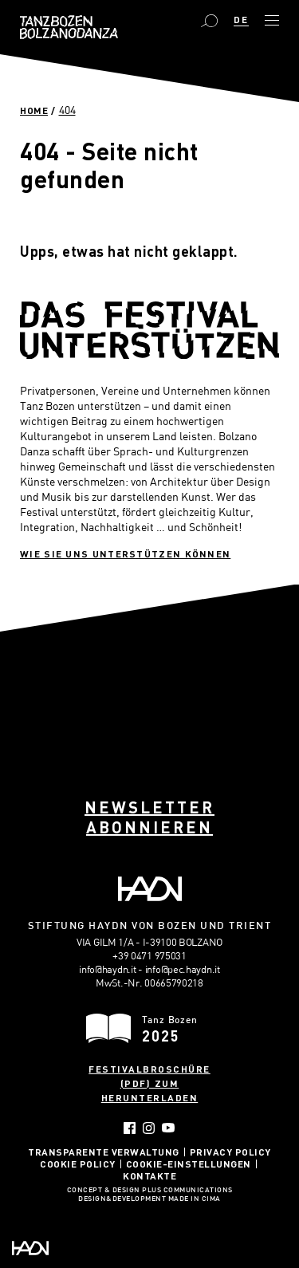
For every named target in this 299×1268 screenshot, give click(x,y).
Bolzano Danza (69, 27)
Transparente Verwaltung (103, 1151)
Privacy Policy (230, 1151)
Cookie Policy (78, 1163)
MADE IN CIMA (194, 1199)
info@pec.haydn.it (182, 969)
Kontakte (149, 1175)
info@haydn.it (107, 969)
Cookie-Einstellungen (188, 1163)
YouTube (168, 1127)
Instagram (149, 1128)
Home (34, 110)
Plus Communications (187, 1190)
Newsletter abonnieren (149, 817)
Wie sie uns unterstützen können (125, 553)
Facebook (130, 1128)
